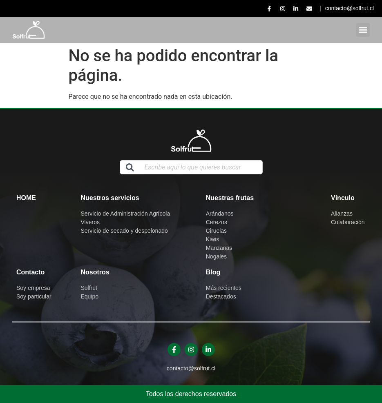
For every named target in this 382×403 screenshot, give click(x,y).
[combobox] (191, 167)
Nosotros (95, 272)
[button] (363, 30)
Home (26, 197)
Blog (213, 272)
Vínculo (343, 197)
